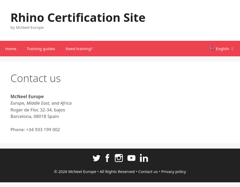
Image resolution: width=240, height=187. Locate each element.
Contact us (148, 171)
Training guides (41, 48)
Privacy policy (173, 171)
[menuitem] (222, 48)
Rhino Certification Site (78, 17)
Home (10, 48)
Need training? (78, 48)
